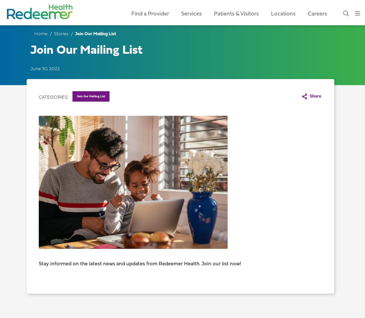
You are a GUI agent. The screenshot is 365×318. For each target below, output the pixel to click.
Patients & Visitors (236, 14)
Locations (283, 14)
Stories (61, 34)
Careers (317, 14)
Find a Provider (150, 14)
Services (191, 14)
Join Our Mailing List (91, 96)
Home (40, 34)
